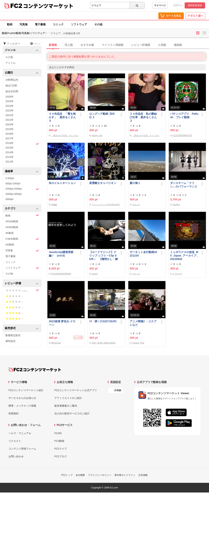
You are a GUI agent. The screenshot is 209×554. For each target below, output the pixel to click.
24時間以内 (11, 79)
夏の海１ (135, 183)
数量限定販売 (13, 335)
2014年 (9, 152)
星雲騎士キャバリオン (102, 183)
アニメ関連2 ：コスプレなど (143, 323)
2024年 (9, 105)
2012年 (9, 161)
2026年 (9, 96)
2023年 (9, 110)
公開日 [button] (22, 73)
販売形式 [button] (22, 328)
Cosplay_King (138, 343)
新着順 (53, 44)
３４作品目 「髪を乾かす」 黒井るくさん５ (62, 117)
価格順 (178, 44)
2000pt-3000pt (13, 193)
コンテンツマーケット (48, 5)
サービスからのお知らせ (22, 398)
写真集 (24, 24)
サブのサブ (177, 274)
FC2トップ (67, 475)
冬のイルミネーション (62, 183)
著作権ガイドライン (124, 475)
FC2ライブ (60, 448)
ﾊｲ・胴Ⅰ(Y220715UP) (102, 321)
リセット (35, 43)
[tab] (128, 45)
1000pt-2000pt (22, 189)
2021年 (9, 119)
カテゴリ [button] (22, 208)
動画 (9, 24)
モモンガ (136, 204)
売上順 (69, 44)
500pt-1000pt (12, 183)
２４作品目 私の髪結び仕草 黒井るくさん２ (143, 117)
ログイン (178, 5)
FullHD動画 (22, 239)
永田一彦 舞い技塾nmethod (103, 343)
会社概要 (80, 475)
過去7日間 (11, 85)
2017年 (9, 138)
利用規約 (14, 413)
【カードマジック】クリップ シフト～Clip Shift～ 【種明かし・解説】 (103, 255)
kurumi (95, 274)
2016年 (22, 143)
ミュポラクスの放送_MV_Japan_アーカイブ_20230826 (184, 255)
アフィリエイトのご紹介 (68, 398)
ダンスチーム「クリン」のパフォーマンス (183, 184)
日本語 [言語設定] (117, 390)
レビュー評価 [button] (22, 283)
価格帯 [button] (22, 171)
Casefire (176, 204)
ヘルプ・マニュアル (20, 433)
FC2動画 (59, 440)
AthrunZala (56, 343)
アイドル (10, 63)
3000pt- (9, 199)
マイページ (160, 5)
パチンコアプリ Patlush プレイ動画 (184, 115)
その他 (98, 24)
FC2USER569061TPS (182, 135)
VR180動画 (11, 221)
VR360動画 (11, 227)
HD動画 (9, 244)
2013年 (9, 157)
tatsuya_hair (97, 135)
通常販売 (10, 341)
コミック (58, 24)
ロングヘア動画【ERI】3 (102, 115)
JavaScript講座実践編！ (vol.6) (61, 253)
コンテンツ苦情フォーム (22, 448)
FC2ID (58, 433)
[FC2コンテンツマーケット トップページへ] (35, 369)
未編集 (54, 204)
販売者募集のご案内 (65, 405)
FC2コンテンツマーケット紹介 (26, 390)
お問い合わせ (16, 456)
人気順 (162, 44)
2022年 (9, 115)
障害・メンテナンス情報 (22, 405)
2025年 (9, 101)
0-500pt (9, 178)
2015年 (9, 147)
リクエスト (15, 440)
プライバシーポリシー (99, 475)
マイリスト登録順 (112, 44)
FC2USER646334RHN (61, 274)
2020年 (9, 124)
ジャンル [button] (22, 50)
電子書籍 (40, 24)
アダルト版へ (195, 15)
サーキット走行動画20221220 (143, 253)
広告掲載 (143, 475)
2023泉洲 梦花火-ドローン (62, 323)
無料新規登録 (195, 5)
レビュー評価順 (140, 44)
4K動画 (9, 233)
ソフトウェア (79, 24)
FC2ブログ (60, 456)
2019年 (9, 129)
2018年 (9, 133)
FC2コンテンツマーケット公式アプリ (75, 390)
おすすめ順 (87, 44)
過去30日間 (11, 91)
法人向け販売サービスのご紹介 (72, 413)
